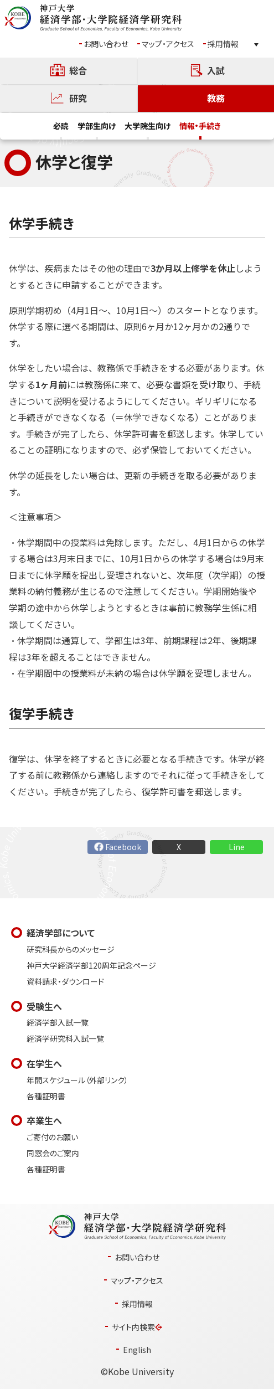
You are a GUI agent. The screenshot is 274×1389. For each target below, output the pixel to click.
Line (237, 847)
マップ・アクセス (168, 44)
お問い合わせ (106, 44)
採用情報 (223, 44)
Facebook (123, 847)
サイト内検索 (133, 1327)
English (137, 1350)
